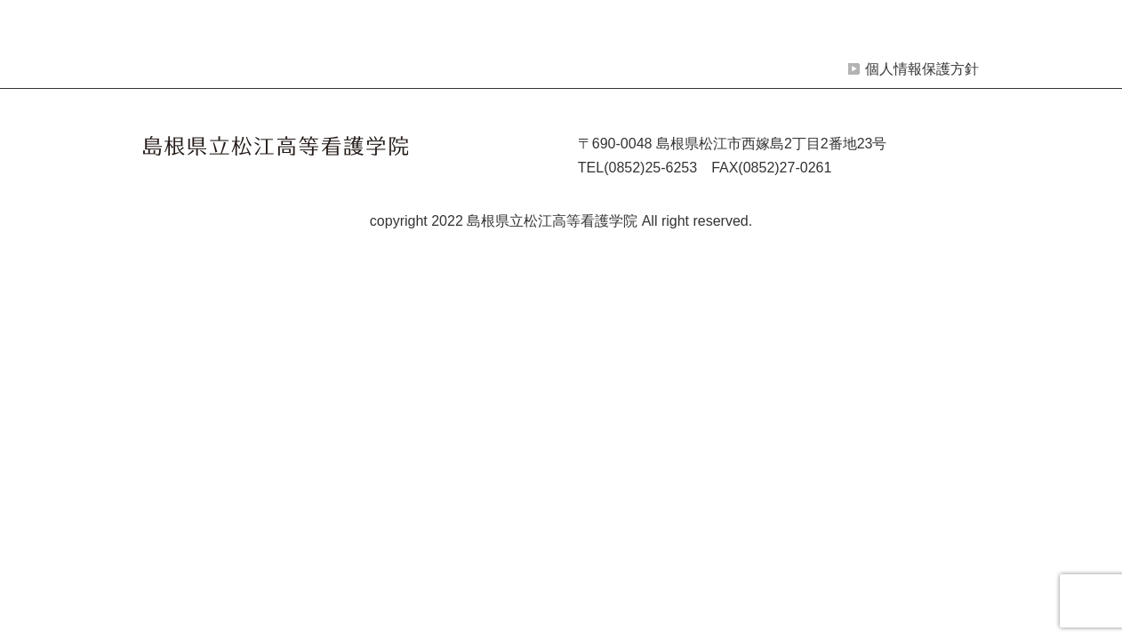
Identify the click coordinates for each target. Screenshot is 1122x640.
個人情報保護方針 (922, 68)
